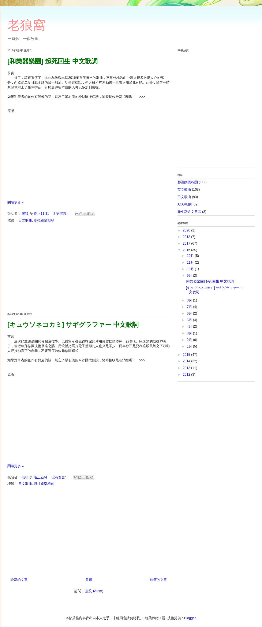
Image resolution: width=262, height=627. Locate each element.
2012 (187, 374)
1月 (190, 346)
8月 (190, 300)
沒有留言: (59, 477)
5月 (190, 320)
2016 (187, 250)
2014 (187, 361)
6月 (190, 313)
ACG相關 (184, 204)
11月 (191, 262)
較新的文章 (19, 580)
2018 (187, 237)
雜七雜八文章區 (189, 212)
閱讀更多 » (15, 202)
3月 (190, 333)
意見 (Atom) (94, 591)
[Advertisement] (88, 268)
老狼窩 (26, 25)
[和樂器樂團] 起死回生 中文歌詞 (52, 61)
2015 (187, 354)
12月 (191, 255)
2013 (187, 368)
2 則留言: (60, 213)
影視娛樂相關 (44, 220)
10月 (191, 269)
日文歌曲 (25, 220)
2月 (190, 340)
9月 (190, 275)
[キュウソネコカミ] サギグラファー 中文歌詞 (73, 324)
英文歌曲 (184, 189)
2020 (187, 230)
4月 (190, 326)
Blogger (190, 618)
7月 (190, 307)
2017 (187, 243)
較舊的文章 (158, 580)
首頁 (88, 580)
